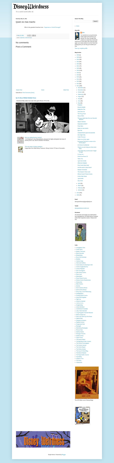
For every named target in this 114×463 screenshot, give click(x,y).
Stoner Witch (81, 116)
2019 (78, 70)
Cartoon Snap (79, 261)
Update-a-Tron (80, 358)
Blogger (64, 454)
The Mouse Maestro (81, 353)
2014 (78, 79)
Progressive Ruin (80, 324)
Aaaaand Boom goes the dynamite (86, 132)
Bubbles (78, 259)
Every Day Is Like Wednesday (83, 291)
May (79, 103)
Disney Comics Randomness (83, 280)
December (80, 87)
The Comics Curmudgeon (82, 343)
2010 (78, 192)
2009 (78, 195)
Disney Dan (79, 282)
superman (22, 37)
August (80, 96)
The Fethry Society (81, 349)
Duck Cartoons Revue (81, 287)
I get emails (80, 178)
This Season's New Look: (84, 172)
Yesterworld (79, 362)
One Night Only (81, 135)
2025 (78, 57)
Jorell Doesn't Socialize (82, 309)
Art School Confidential (83, 145)
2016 (78, 74)
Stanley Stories (80, 332)
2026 (78, 55)
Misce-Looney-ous (80, 314)
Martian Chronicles (82, 169)
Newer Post (19, 90)
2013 (78, 81)
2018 (78, 72)
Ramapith (78, 326)
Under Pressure (82, 137)
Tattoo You (80, 158)
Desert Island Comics (81, 278)
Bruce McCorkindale (81, 257)
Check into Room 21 (83, 156)
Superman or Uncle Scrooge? (52, 27)
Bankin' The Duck (80, 251)
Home (42, 90)
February (80, 188)
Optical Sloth (79, 318)
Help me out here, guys (83, 139)
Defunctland (79, 276)
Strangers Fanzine (80, 333)
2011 (78, 85)
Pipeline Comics (80, 322)
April (79, 183)
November (80, 90)
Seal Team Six (81, 111)
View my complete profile (81, 48)
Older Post (66, 90)
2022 (78, 63)
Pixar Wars (80, 126)
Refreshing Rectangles (82, 328)
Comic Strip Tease (82, 176)
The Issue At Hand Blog (82, 351)
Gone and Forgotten (81, 297)
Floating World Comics (81, 295)
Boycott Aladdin (81, 107)
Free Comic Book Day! (83, 165)
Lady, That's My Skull (81, 310)
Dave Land (79, 274)
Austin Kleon (79, 249)
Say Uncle (80, 180)
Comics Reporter (80, 268)
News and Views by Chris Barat (84, 316)
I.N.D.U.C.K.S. (79, 303)
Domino (78, 286)
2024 (78, 59)
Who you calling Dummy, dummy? (33, 137)
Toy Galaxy (79, 356)
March (79, 185)
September (81, 94)
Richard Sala (79, 330)
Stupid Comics (79, 335)
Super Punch (79, 337)
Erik (83, 32)
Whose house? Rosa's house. (85, 174)
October (80, 92)
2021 (78, 66)
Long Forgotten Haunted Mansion (84, 312)
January (80, 190)
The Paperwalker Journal (82, 355)
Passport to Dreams (81, 320)
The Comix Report (80, 347)
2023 (78, 61)
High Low (78, 299)
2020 (78, 68)
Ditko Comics (79, 284)
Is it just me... (81, 154)
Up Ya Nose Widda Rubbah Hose (26, 98)
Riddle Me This (81, 109)
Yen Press (78, 360)
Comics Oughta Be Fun (82, 266)
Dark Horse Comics (81, 272)
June (79, 101)
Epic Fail (80, 130)
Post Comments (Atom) (28, 92)
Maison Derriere (82, 121)
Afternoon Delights (82, 163)
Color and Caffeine (81, 263)
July (79, 98)
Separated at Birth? (82, 124)
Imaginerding (79, 305)
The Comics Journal (81, 345)
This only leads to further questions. (34, 146)
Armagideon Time (80, 247)
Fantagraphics (79, 293)
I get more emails (82, 161)
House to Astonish (80, 301)
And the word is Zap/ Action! (85, 167)
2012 (78, 83)
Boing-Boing (79, 255)
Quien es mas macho (83, 128)
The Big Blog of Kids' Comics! (83, 341)
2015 (78, 77)
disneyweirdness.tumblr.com (82, 208)
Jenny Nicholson (80, 307)
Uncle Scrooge (28, 37)
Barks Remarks (80, 253)
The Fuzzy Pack (82, 113)
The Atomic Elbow (80, 339)
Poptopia (80, 105)
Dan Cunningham (80, 270)
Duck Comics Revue (81, 289)
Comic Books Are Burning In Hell (84, 264)
